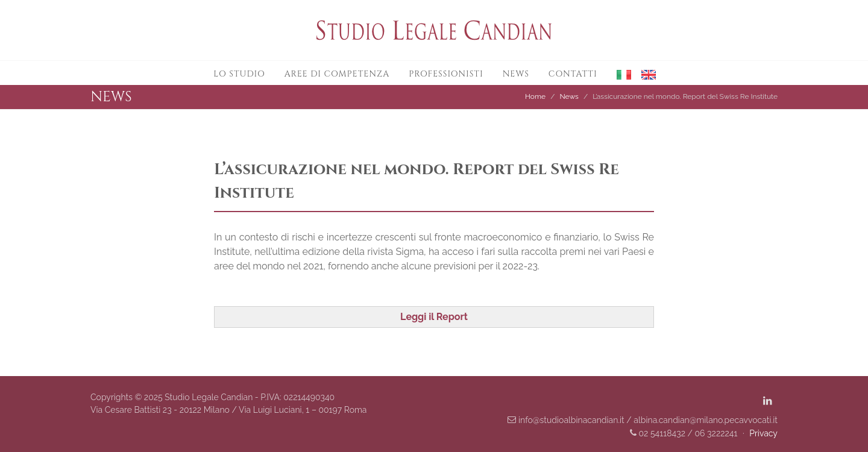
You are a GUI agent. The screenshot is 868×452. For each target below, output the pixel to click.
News (516, 74)
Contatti (573, 74)
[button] (619, 73)
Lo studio (239, 74)
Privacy (763, 433)
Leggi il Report (434, 316)
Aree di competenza (337, 74)
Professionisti (446, 74)
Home (535, 96)
